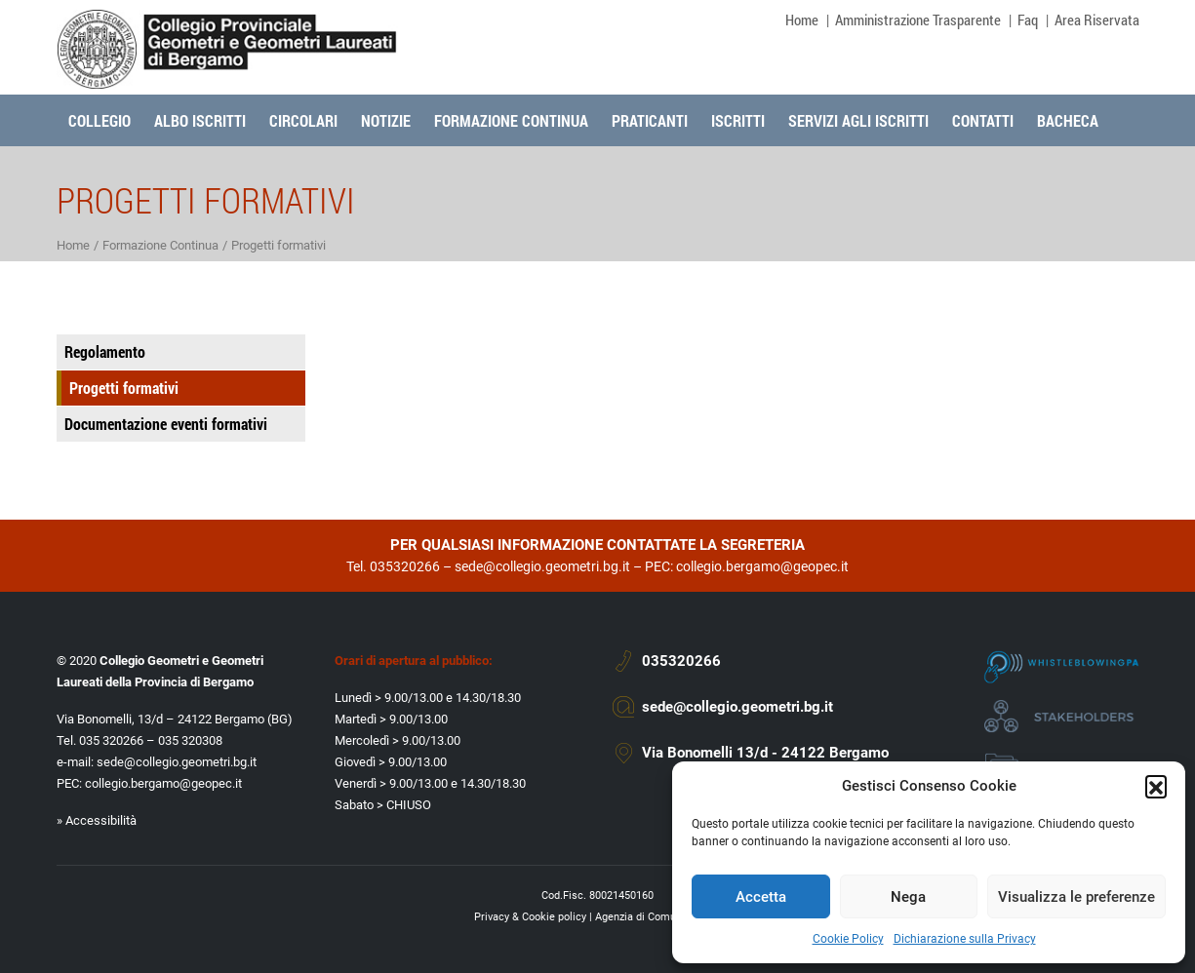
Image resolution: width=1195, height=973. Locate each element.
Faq (1027, 19)
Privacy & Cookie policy (530, 917)
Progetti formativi (124, 387)
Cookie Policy (848, 939)
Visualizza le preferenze (1076, 897)
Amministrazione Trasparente (918, 19)
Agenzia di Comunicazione (658, 917)
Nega (908, 897)
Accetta (761, 897)
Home (801, 19)
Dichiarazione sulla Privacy (965, 939)
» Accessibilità (97, 820)
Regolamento (104, 351)
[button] (1156, 786)
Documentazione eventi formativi (165, 423)
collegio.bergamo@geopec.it (762, 566)
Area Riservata (1097, 19)
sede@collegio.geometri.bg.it (542, 566)
